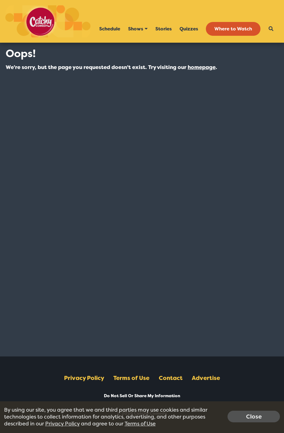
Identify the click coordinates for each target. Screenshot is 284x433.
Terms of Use (131, 378)
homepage (202, 67)
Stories (163, 29)
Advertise (206, 378)
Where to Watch (233, 29)
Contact (171, 378)
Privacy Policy (84, 378)
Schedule (109, 29)
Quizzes (189, 29)
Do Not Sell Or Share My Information (142, 395)
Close (254, 416)
